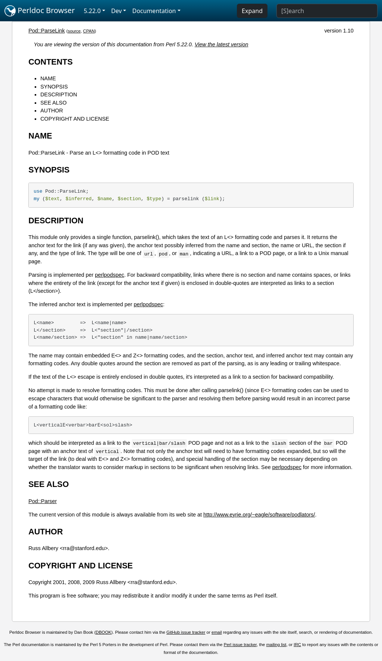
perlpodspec (109, 275)
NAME (48, 78)
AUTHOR (51, 111)
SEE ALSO (53, 103)
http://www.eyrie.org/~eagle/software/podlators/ (259, 515)
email (217, 632)
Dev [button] (116, 11)
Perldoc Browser (39, 10)
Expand (252, 11)
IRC (297, 644)
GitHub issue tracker (185, 632)
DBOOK (104, 632)
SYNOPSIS (54, 87)
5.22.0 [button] (92, 11)
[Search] (327, 11)
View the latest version (221, 44)
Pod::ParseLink (46, 31)
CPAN (89, 31)
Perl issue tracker (240, 644)
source (74, 31)
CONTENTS (50, 61)
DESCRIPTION (58, 94)
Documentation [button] (154, 11)
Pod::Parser (42, 501)
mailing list (276, 644)
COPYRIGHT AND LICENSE (74, 119)
